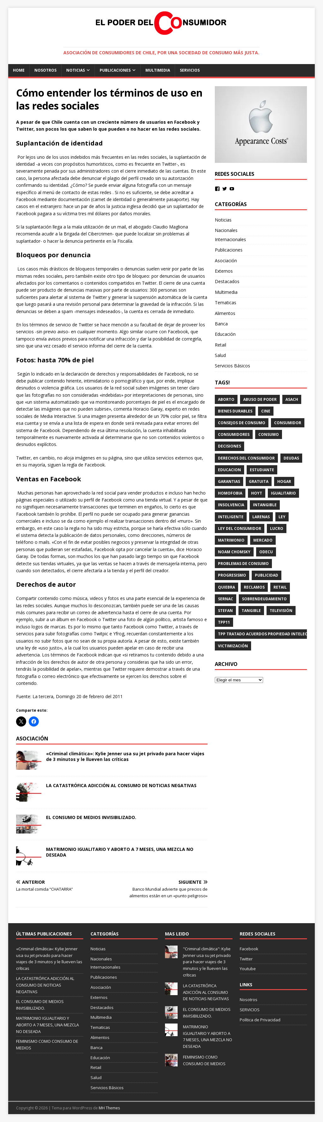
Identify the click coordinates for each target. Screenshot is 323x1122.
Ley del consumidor (239, 528)
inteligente (231, 516)
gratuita (258, 481)
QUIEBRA (226, 587)
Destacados (227, 281)
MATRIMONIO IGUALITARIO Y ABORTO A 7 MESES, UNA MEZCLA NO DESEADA (119, 852)
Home (19, 70)
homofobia (230, 493)
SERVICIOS (190, 70)
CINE (265, 411)
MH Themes (109, 1108)
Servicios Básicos (232, 366)
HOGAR (284, 481)
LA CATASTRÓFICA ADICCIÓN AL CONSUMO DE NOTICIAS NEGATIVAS (121, 785)
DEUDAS (291, 458)
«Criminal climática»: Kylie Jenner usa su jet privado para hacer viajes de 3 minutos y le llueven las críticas (125, 756)
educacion (229, 469)
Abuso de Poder (260, 399)
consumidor (287, 422)
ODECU (266, 552)
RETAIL (280, 587)
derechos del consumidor (246, 458)
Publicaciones (115, 70)
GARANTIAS (229, 481)
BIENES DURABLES (235, 411)
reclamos (254, 587)
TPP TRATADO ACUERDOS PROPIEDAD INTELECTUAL (267, 634)
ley (282, 516)
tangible (251, 610)
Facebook (249, 949)
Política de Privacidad (260, 1020)
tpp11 (224, 622)
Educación (225, 334)
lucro (276, 528)
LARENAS (261, 516)
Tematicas (225, 303)
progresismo (232, 575)
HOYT (256, 493)
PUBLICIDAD (266, 575)
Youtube (248, 968)
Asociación (226, 261)
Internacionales (230, 239)
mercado (263, 540)
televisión (281, 610)
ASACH (291, 399)
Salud (220, 355)
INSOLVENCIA (231, 505)
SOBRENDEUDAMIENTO (264, 599)
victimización (233, 646)
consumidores (234, 434)
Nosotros (45, 70)
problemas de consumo (243, 563)
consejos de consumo (241, 422)
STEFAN (225, 610)
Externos (224, 271)
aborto (226, 399)
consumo (268, 434)
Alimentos (225, 313)
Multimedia (157, 70)
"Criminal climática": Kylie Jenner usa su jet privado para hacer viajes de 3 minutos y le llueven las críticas (207, 962)
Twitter (246, 959)
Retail (220, 345)
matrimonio (231, 540)
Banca (221, 324)
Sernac (225, 599)
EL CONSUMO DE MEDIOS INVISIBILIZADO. (91, 817)
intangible (265, 505)
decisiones (229, 446)
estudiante (262, 469)
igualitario (283, 493)
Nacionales (226, 230)
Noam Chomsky (234, 552)
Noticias (75, 70)
